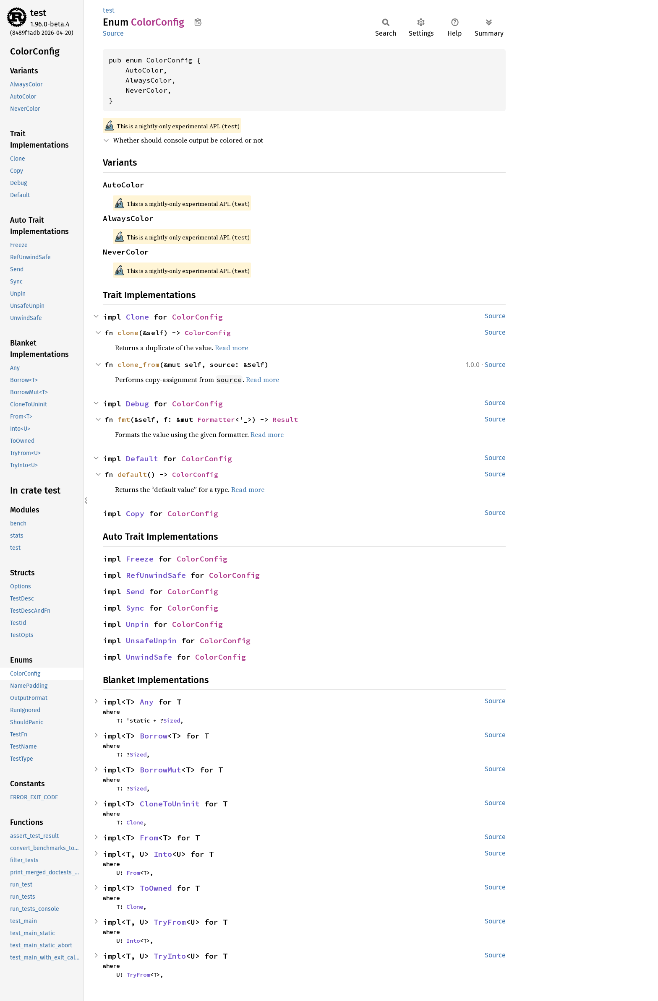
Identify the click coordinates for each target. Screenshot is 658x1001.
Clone (137, 317)
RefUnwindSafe (156, 575)
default (132, 474)
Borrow (153, 736)
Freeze (140, 559)
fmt (124, 419)
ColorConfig (197, 317)
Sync (135, 608)
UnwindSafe (149, 657)
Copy (135, 513)
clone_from (138, 364)
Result (285, 419)
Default (142, 458)
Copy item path (198, 22)
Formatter (216, 419)
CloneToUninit (170, 804)
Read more (231, 347)
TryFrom (170, 922)
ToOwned (156, 888)
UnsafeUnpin (151, 640)
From (149, 837)
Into (163, 854)
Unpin (137, 624)
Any (147, 702)
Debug (137, 403)
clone (128, 332)
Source (113, 33)
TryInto (170, 956)
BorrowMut (160, 770)
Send (135, 591)
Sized (171, 720)
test (38, 12)
